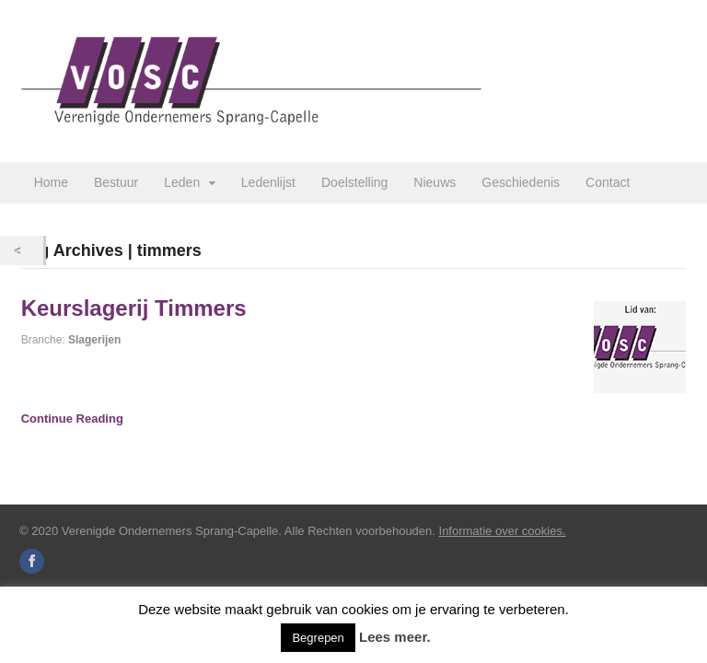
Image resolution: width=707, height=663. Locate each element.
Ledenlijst (268, 182)
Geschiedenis (520, 182)
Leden (182, 182)
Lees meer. (395, 637)
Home (51, 182)
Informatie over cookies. (502, 531)
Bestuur (116, 182)
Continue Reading (72, 418)
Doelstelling (354, 182)
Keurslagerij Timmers (134, 308)
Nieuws (434, 182)
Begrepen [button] (317, 638)
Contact (607, 182)
